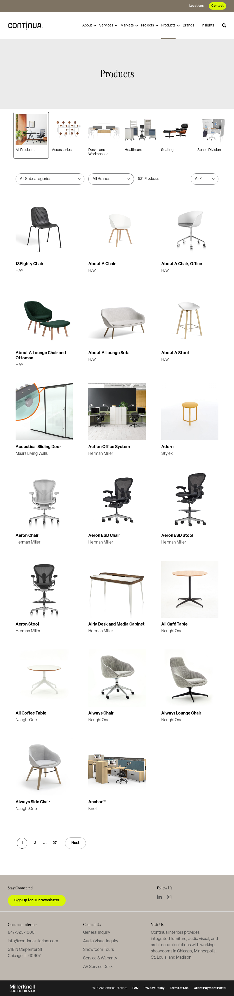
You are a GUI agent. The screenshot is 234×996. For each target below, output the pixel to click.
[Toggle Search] (224, 25)
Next (75, 843)
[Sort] (204, 179)
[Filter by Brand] (111, 179)
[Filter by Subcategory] (50, 179)
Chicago (184, 951)
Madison (183, 958)
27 (55, 843)
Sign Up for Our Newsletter (36, 900)
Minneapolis (205, 951)
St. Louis (158, 958)
